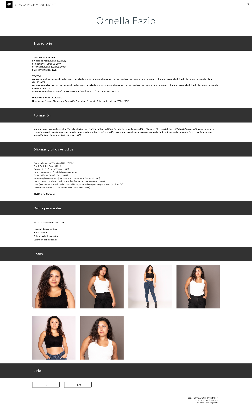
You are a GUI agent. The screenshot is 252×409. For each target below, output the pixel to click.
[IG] (45, 385)
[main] (126, 20)
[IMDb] (77, 385)
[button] (248, 4)
